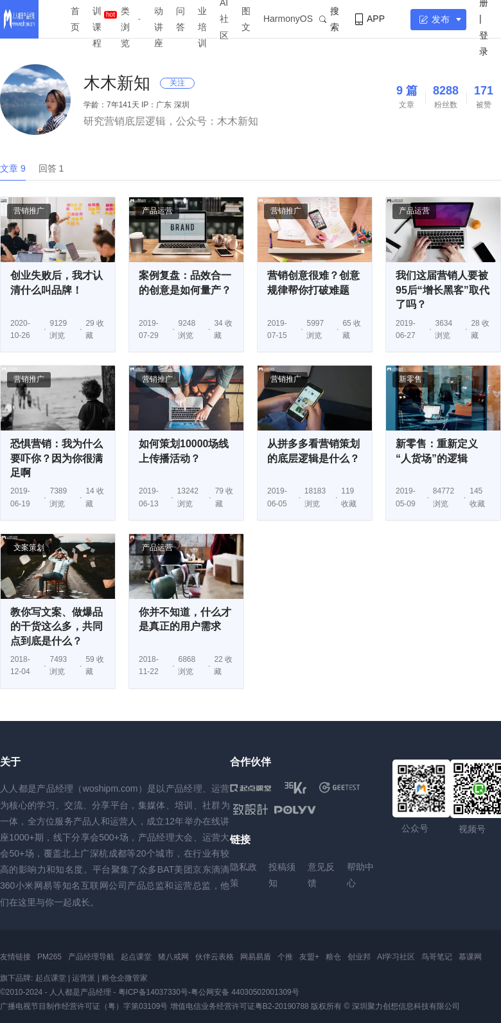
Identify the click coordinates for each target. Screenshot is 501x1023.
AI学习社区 (396, 956)
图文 (246, 19)
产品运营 (157, 210)
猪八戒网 (173, 956)
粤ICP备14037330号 (153, 992)
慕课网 (470, 956)
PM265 (49, 956)
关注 (177, 82)
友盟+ (309, 956)
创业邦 (359, 956)
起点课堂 (136, 956)
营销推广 (28, 210)
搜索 (329, 19)
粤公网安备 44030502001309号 (245, 992)
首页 (75, 19)
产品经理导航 (91, 956)
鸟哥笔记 (436, 956)
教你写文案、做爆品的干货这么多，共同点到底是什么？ (56, 626)
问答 (180, 19)
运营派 (83, 978)
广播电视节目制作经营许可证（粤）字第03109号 (84, 1006)
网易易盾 (255, 956)
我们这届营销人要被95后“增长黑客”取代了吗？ (442, 290)
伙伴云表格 (214, 956)
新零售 (410, 379)
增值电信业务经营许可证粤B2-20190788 (239, 1006)
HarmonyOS (288, 18)
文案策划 (28, 547)
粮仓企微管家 (124, 978)
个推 (285, 956)
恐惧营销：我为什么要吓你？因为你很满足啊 (56, 458)
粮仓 (333, 956)
